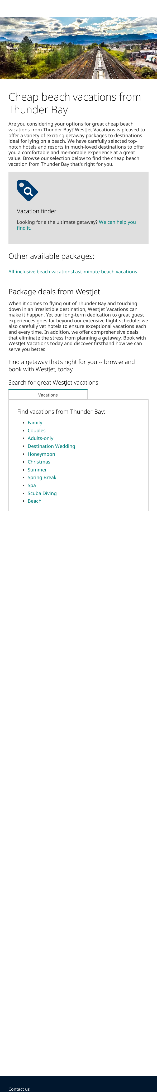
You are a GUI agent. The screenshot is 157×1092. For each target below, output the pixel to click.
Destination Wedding (51, 446)
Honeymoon (41, 454)
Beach (34, 501)
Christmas (39, 461)
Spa (32, 485)
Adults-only (40, 438)
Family (35, 422)
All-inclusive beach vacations (40, 271)
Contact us (19, 1089)
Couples (37, 430)
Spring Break (42, 477)
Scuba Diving (42, 493)
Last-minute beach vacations (105, 271)
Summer (37, 469)
